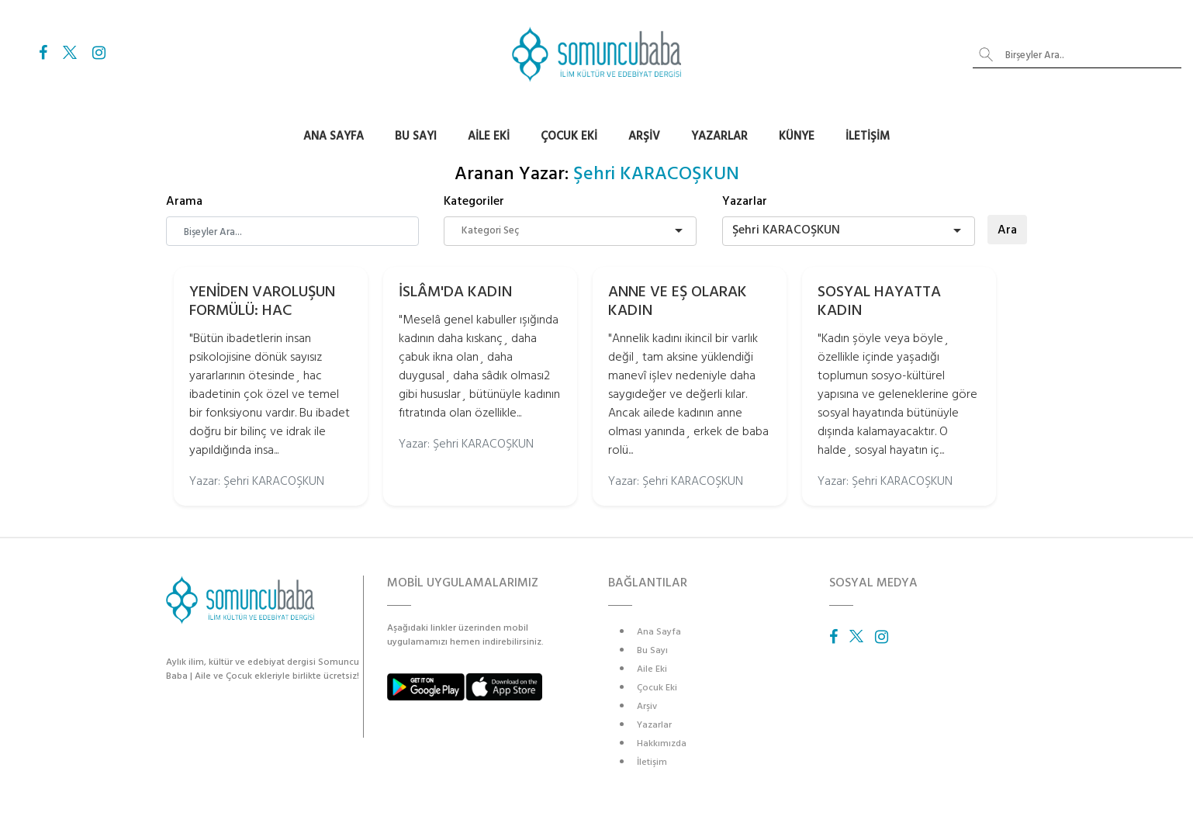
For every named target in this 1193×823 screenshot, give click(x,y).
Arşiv (644, 136)
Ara (1007, 229)
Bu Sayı (416, 136)
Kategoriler (474, 200)
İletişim (867, 136)
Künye (796, 136)
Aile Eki (489, 136)
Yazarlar (719, 136)
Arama (184, 200)
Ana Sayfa (333, 136)
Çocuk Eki (569, 136)
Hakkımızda (661, 743)
